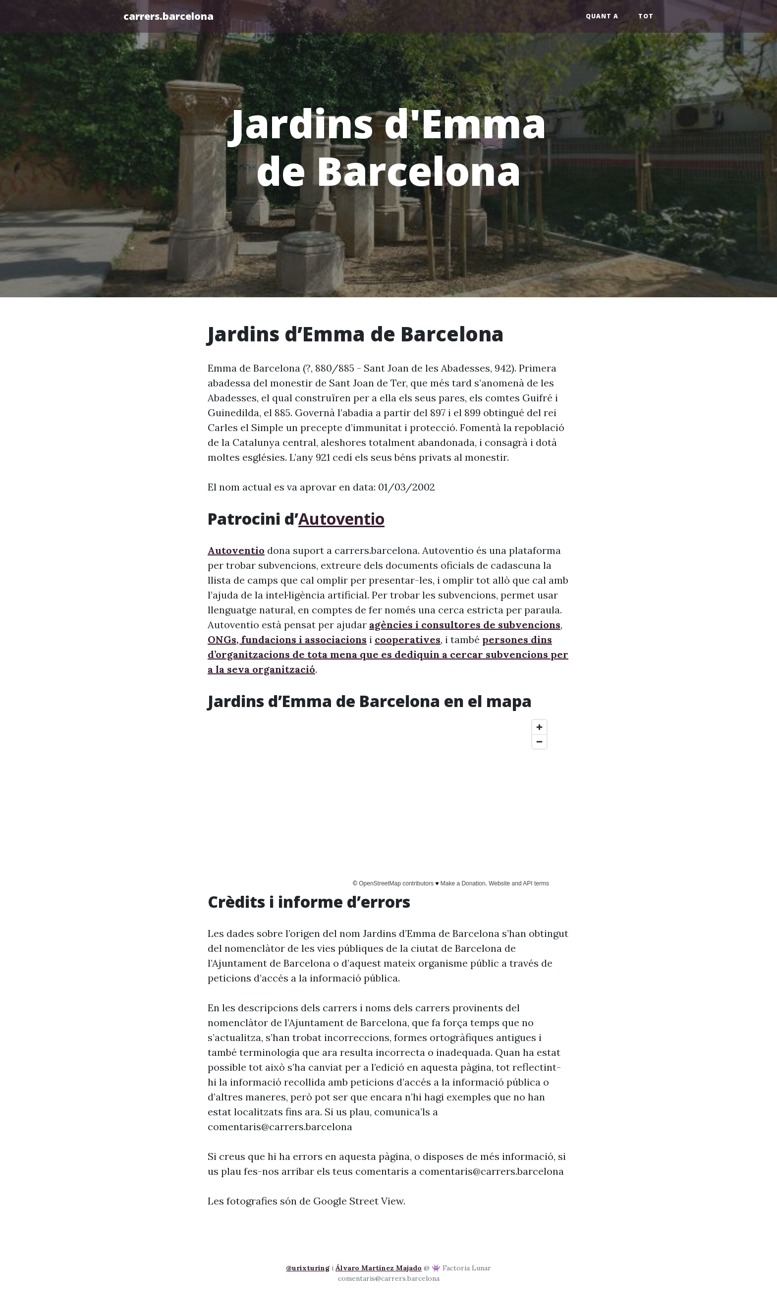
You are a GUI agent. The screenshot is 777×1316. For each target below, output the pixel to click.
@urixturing (308, 1267)
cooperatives (408, 639)
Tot (646, 16)
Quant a (602, 16)
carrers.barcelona (168, 16)
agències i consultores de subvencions (464, 624)
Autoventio (341, 518)
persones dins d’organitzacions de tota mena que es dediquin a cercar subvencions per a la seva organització (388, 654)
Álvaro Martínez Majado (378, 1267)
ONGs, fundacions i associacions (287, 639)
